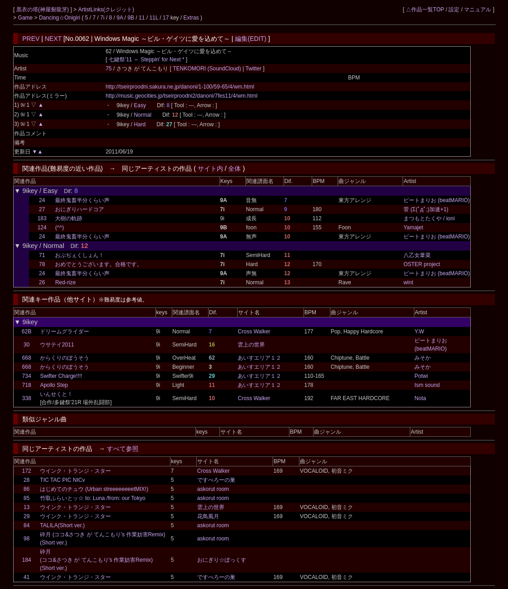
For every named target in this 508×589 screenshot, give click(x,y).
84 (27, 525)
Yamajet (413, 227)
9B (131, 18)
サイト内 (210, 168)
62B (26, 331)
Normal (142, 115)
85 (27, 498)
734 (26, 376)
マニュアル (477, 9)
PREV (31, 38)
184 (26, 560)
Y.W (419, 331)
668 (26, 358)
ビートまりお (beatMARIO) (436, 200)
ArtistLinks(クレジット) (106, 9)
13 (27, 507)
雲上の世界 (251, 345)
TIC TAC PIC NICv (62, 480)
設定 (453, 9)
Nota (420, 398)
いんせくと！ (56, 394)
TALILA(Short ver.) (62, 525)
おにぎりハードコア (79, 209)
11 (141, 18)
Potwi (421, 376)
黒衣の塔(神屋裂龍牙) (43, 9)
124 (41, 227)
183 (41, 218)
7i (102, 18)
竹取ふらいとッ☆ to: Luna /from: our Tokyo (92, 498)
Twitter (253, 68)
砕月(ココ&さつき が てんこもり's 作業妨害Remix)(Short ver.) (96, 560)
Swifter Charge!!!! (61, 376)
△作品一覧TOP (425, 9)
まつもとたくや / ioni (429, 218)
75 (108, 68)
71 (42, 255)
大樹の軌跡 (68, 218)
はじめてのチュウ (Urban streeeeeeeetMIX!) (94, 489)
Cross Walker (254, 331)
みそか (422, 358)
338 (26, 398)
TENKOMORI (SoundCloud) (207, 68)
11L (154, 18)
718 (26, 385)
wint (408, 282)
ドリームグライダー (64, 331)
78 (42, 264)
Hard (139, 124)
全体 (234, 168)
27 (42, 209)
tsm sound (426, 385)
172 (26, 471)
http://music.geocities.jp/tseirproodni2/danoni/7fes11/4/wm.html (181, 96)
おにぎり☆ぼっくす (221, 560)
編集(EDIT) (250, 38)
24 (42, 200)
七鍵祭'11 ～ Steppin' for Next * (146, 59)
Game (26, 18)
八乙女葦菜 (417, 255)
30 (27, 345)
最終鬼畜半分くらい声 (82, 200)
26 (42, 282)
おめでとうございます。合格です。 (98, 264)
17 (166, 18)
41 (27, 577)
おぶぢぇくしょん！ (79, 255)
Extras (191, 18)
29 (27, 516)
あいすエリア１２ (259, 358)
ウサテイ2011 (57, 345)
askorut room (213, 489)
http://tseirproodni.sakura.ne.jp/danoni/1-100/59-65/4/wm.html (179, 87)
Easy (140, 105)
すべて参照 (123, 448)
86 (27, 489)
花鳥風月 (208, 516)
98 (27, 538)
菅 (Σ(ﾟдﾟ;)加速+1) (425, 209)
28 (27, 480)
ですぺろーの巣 (216, 480)
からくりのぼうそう (64, 358)
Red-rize (65, 282)
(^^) (59, 227)
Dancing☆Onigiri (60, 18)
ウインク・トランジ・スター (75, 471)
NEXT (53, 38)
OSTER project (421, 264)
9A (120, 18)
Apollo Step (54, 385)
